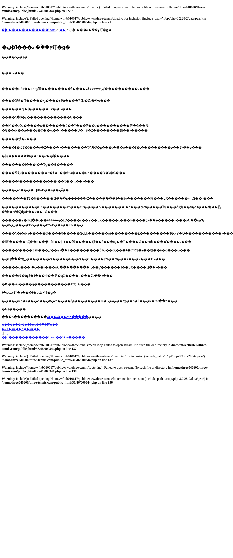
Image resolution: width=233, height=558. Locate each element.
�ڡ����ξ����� (21, 329)
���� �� (7, 333)
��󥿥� (62, 30)
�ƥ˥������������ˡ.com (29, 30)
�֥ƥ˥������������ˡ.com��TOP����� (43, 337)
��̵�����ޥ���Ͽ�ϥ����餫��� (30, 324)
